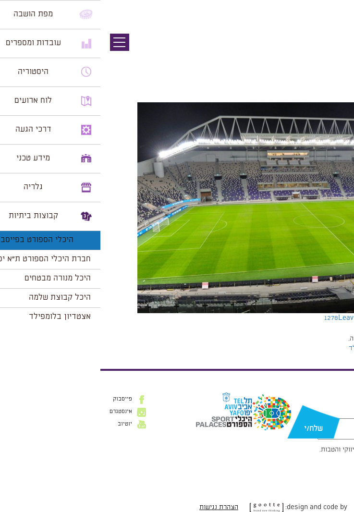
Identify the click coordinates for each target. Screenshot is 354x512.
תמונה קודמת (336, 50)
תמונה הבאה (337, 60)
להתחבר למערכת (322, 338)
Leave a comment (266, 318)
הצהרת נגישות (118, 507)
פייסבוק (22, 399)
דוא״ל (338, 413)
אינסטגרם (20, 411)
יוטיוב (24, 424)
